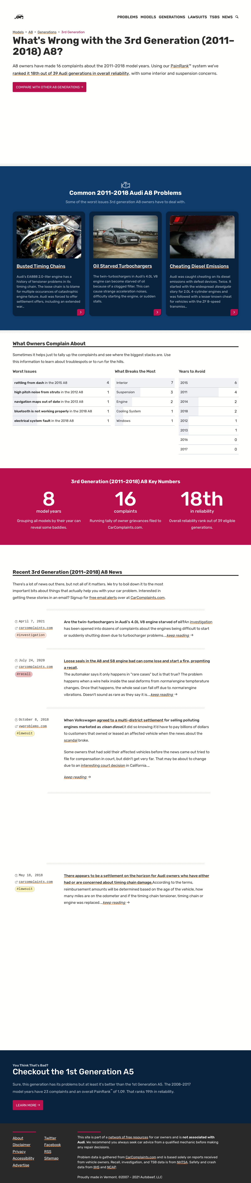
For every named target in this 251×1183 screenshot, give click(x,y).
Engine (121, 402)
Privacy (19, 1151)
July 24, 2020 (32, 660)
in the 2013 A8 (48, 402)
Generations (172, 17)
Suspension (125, 392)
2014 (184, 402)
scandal (70, 740)
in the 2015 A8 (40, 383)
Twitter (50, 1138)
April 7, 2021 (32, 621)
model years (48, 501)
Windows (123, 421)
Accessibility (23, 1158)
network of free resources (128, 1137)
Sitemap (51, 1158)
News (227, 17)
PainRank (180, 65)
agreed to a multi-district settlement (130, 720)
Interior (122, 383)
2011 (183, 392)
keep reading (180, 635)
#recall (24, 674)
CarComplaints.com (125, 527)
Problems (127, 17)
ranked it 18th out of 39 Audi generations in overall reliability (71, 73)
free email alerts (103, 597)
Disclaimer (22, 1144)
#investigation (31, 635)
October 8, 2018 (34, 720)
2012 (184, 421)
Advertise (21, 1165)
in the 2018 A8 (53, 411)
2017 (183, 449)
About (18, 1138)
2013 (184, 430)
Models (148, 17)
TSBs (215, 17)
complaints (125, 501)
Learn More (28, 1105)
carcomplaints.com (36, 628)
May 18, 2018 (31, 875)
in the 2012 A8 (48, 392)
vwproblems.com (33, 726)
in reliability (202, 501)
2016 (184, 440)
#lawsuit (25, 733)
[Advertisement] (126, 132)
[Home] (19, 17)
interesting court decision (103, 765)
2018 (184, 411)
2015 (184, 383)
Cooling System (128, 411)
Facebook (52, 1144)
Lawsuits (197, 17)
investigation (201, 622)
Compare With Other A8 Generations (49, 87)
